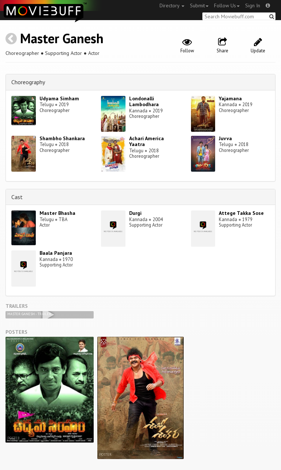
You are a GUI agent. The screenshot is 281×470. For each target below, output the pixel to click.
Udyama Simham (59, 98)
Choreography (28, 82)
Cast (17, 197)
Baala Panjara (56, 253)
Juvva (225, 138)
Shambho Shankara (62, 138)
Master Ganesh (62, 38)
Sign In (252, 5)
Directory (172, 5)
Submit (199, 5)
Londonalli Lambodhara (144, 101)
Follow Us (227, 5)
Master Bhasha (57, 213)
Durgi (135, 213)
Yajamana (230, 98)
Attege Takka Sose (241, 213)
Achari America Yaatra (146, 141)
